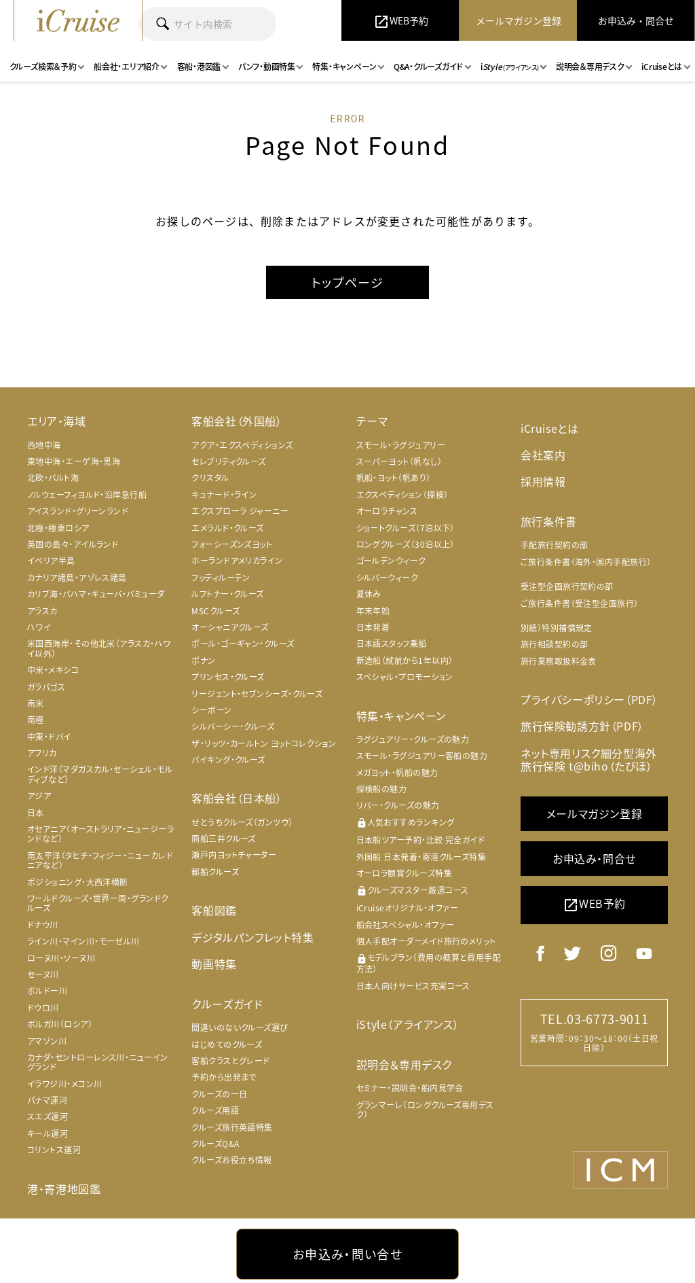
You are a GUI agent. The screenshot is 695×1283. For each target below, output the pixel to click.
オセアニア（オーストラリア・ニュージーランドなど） (100, 834)
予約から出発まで (224, 1077)
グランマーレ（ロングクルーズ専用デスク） (425, 1110)
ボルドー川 (47, 991)
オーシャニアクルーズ (230, 627)
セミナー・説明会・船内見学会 (410, 1088)
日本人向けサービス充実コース (413, 986)
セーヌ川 (43, 974)
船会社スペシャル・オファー (405, 925)
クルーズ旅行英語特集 (232, 1127)
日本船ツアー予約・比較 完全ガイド (420, 840)
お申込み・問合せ (594, 858)
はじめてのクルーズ (226, 1044)
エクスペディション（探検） (402, 495)
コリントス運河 (54, 1150)
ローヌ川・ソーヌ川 (61, 958)
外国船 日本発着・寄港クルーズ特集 (421, 857)
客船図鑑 (213, 910)
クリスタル (210, 478)
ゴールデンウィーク (391, 561)
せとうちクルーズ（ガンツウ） (242, 822)
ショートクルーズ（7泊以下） (405, 528)
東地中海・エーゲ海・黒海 (73, 461)
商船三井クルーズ (223, 838)
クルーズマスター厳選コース (412, 890)
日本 (35, 813)
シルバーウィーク (387, 578)
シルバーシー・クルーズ (232, 726)
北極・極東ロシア (58, 528)
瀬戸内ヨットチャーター (233, 855)
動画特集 (213, 963)
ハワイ (39, 627)
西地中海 (44, 445)
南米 (35, 703)
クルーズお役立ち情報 (231, 1160)
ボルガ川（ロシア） (59, 1024)
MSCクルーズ (215, 611)
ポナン (203, 660)
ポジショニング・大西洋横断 (77, 882)
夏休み (368, 594)
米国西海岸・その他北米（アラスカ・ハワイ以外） (99, 648)
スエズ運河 (47, 1117)
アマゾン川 (47, 1041)
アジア (39, 796)
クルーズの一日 (219, 1094)
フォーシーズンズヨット (231, 544)
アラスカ (42, 611)
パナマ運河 (47, 1100)
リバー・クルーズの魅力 (398, 805)
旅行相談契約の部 (554, 644)
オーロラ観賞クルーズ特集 (404, 873)
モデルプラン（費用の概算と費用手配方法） (429, 964)
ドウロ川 (43, 1008)
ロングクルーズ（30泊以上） (405, 544)
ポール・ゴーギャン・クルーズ (242, 643)
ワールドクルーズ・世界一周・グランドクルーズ (98, 903)
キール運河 (47, 1133)
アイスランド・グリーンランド (77, 511)
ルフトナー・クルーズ (227, 594)
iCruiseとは (549, 428)
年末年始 (373, 611)
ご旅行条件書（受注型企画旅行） (580, 603)
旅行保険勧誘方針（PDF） (582, 726)
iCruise (78, 20)
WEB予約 (594, 905)
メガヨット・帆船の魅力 (397, 773)
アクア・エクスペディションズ (242, 445)
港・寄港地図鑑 (63, 1188)
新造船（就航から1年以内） (404, 660)
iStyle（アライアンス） (407, 1024)
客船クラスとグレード (230, 1061)
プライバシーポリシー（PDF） (589, 699)
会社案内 (543, 454)
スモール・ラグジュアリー (400, 445)
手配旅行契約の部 (554, 545)
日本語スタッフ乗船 (391, 643)
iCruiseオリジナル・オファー (407, 908)
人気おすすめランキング (405, 822)
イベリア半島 (51, 561)
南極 (35, 720)
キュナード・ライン (224, 495)
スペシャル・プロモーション (404, 677)
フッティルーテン (220, 578)
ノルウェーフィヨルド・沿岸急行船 (87, 495)
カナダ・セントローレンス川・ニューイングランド (97, 1062)
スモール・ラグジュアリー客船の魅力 (422, 756)
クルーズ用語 (215, 1110)
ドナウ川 (42, 925)
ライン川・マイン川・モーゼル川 (83, 941)
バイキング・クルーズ (228, 760)
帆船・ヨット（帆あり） (393, 478)
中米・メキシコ (53, 670)
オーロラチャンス (387, 511)
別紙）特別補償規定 (557, 628)
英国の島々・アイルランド (72, 544)
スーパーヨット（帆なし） (399, 461)
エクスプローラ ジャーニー (239, 511)
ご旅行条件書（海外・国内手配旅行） (586, 562)
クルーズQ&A (215, 1144)
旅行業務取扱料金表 (559, 661)
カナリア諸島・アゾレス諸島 (77, 578)
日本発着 (373, 627)
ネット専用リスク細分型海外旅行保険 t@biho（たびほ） (589, 758)
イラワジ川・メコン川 (64, 1084)
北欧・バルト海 (53, 478)
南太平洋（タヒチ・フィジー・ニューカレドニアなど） (100, 860)
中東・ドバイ (49, 737)
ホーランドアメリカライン (236, 561)
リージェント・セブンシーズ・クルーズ (256, 694)
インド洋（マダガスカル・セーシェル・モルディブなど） (99, 775)
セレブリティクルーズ (228, 461)
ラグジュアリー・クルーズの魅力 (413, 739)
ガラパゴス (46, 687)
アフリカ (42, 753)
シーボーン (211, 710)
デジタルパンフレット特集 (252, 937)
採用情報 (543, 481)
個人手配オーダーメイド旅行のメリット (426, 941)
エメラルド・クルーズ (227, 528)
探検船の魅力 (381, 789)
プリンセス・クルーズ (228, 677)
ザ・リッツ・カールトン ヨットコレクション (263, 743)
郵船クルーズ (215, 872)
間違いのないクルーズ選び (239, 1027)
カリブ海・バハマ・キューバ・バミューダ (96, 594)
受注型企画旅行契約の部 (567, 586)
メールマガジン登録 (594, 813)
